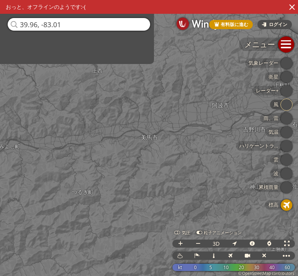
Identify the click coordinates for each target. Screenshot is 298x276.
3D (216, 243)
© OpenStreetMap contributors (266, 273)
